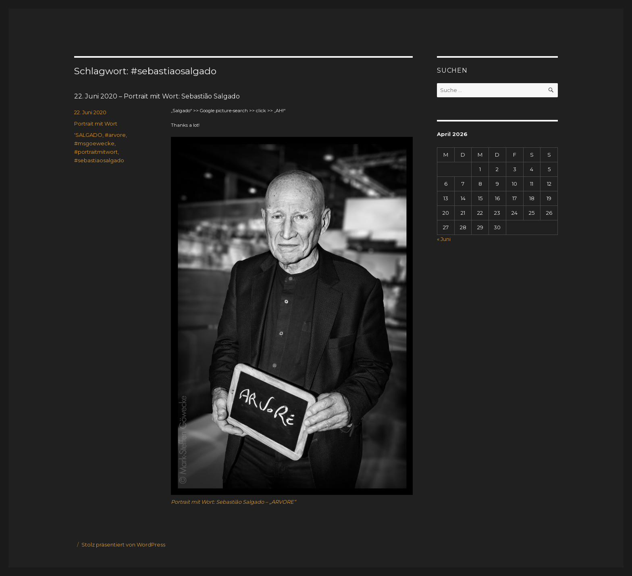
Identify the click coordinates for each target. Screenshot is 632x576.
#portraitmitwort (96, 152)
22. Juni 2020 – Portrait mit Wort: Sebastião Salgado (157, 96)
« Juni (444, 239)
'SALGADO (88, 135)
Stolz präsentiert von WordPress (123, 544)
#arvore (115, 135)
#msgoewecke (94, 143)
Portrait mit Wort (95, 123)
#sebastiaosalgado (99, 160)
